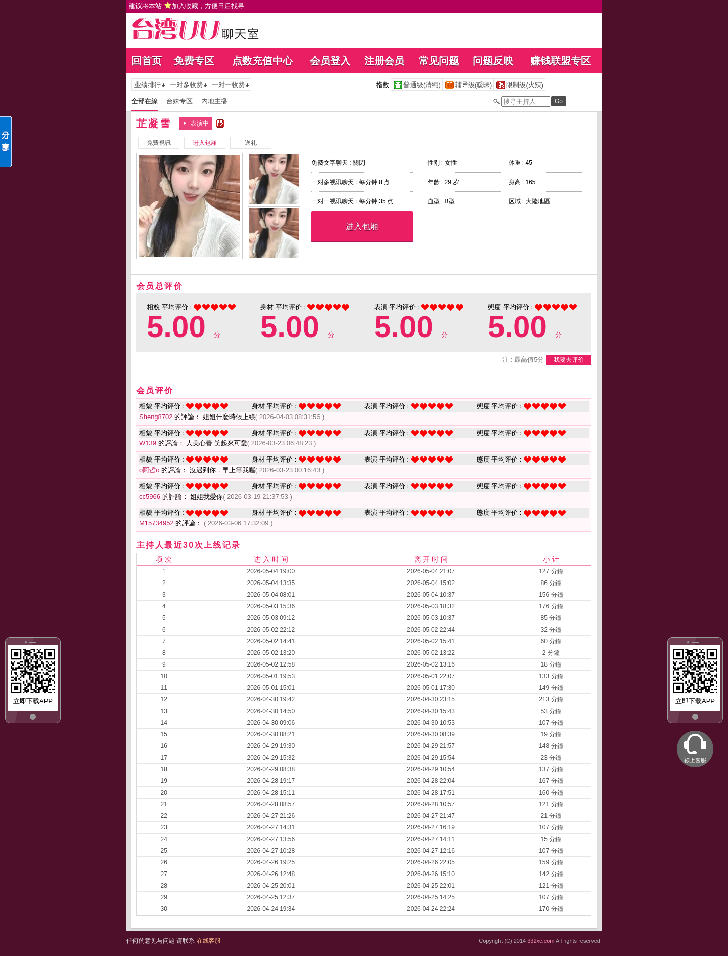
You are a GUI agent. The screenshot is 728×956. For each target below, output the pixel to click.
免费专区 (194, 60)
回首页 (146, 60)
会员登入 (330, 60)
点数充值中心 (262, 60)
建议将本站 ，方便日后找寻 (186, 6)
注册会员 (384, 60)
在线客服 (209, 940)
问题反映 (493, 60)
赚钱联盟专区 (560, 60)
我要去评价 (569, 359)
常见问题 (439, 60)
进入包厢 (362, 226)
